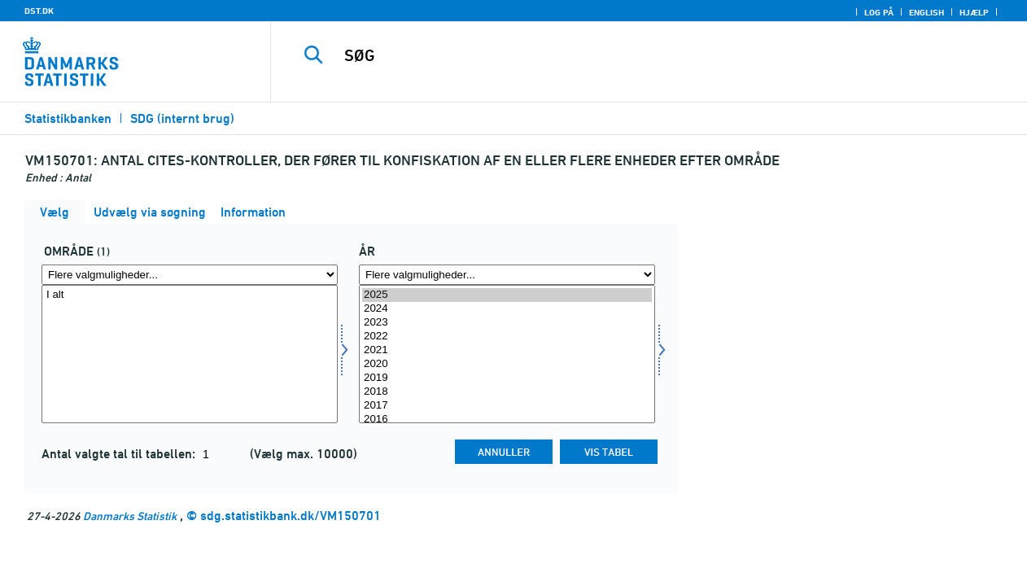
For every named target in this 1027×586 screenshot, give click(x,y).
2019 (507, 378)
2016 (507, 419)
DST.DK (39, 10)
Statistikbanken (67, 118)
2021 (507, 350)
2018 (507, 392)
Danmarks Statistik (130, 516)
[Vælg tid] (507, 354)
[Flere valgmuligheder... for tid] (507, 275)
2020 (507, 364)
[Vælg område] (190, 354)
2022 (507, 336)
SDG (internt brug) (182, 118)
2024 (507, 309)
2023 (507, 323)
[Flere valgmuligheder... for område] (190, 275)
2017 (507, 406)
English (926, 12)
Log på (879, 12)
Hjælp (974, 12)
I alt (189, 295)
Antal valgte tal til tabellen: (120, 453)
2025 (507, 295)
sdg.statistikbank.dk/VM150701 (290, 515)
